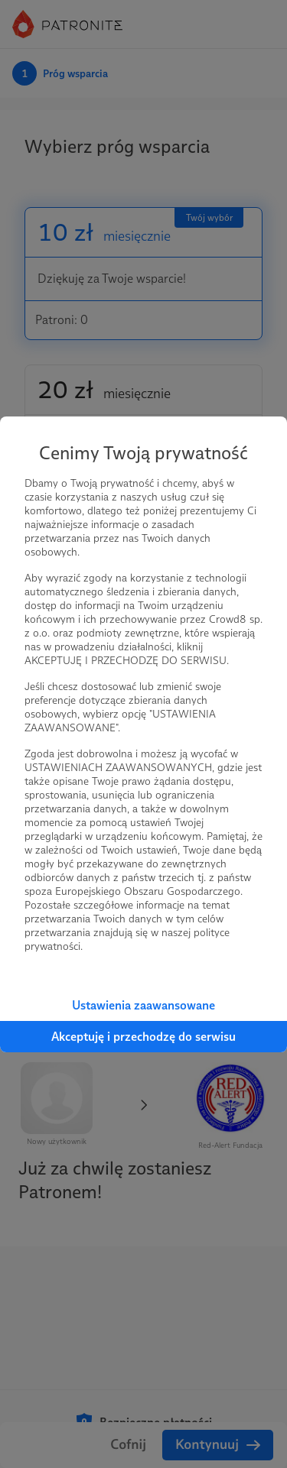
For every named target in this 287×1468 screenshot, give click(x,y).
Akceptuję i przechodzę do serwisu (143, 1037)
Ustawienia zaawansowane (143, 1005)
